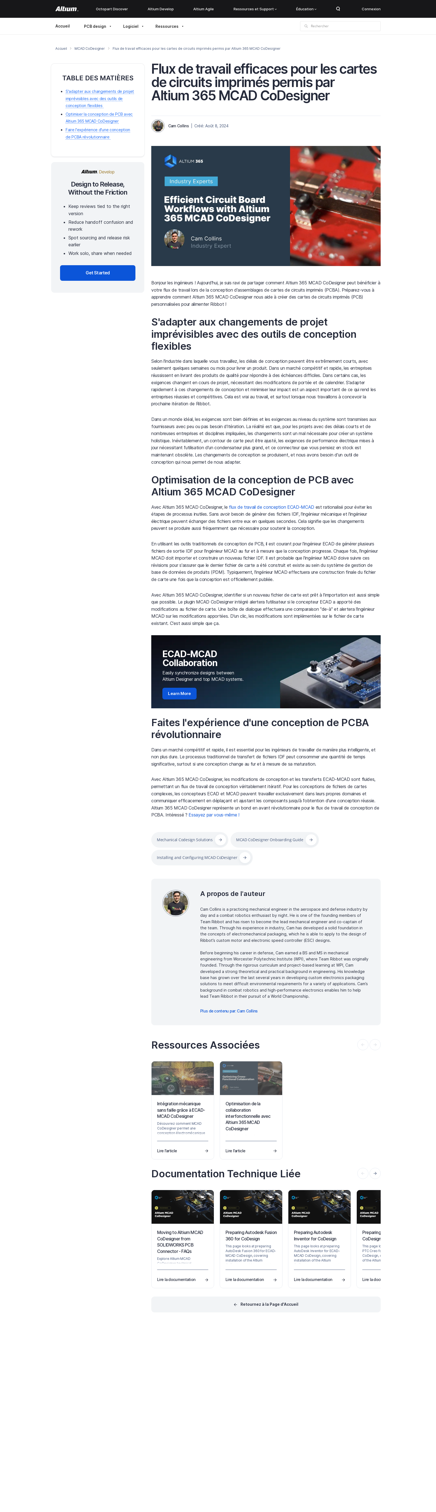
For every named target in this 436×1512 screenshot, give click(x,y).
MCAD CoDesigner (90, 48)
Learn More (179, 693)
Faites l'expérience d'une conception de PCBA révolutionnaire (260, 728)
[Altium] (66, 8)
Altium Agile (203, 9)
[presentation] (375, 1173)
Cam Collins (178, 125)
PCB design (95, 26)
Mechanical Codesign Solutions (185, 839)
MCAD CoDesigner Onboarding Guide (269, 839)
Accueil (62, 26)
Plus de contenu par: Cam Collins (229, 1011)
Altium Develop (161, 9)
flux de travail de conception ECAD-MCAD (271, 507)
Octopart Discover (112, 9)
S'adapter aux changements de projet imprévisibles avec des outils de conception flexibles (253, 334)
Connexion (371, 9)
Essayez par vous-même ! (214, 815)
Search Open (338, 9)
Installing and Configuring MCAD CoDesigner (197, 857)
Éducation (306, 9)
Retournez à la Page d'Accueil (269, 1304)
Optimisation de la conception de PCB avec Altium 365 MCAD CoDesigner (252, 486)
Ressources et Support (255, 9)
